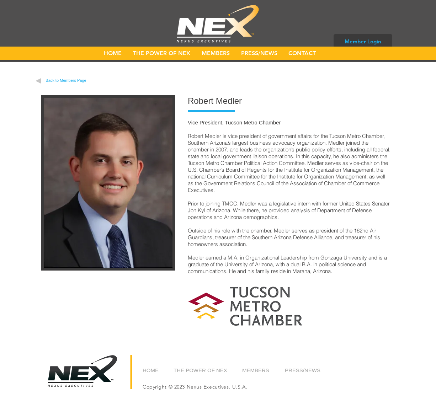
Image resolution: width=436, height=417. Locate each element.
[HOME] (158, 370)
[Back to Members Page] (66, 81)
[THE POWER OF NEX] (201, 370)
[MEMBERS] (260, 370)
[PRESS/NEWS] (303, 370)
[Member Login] (363, 41)
